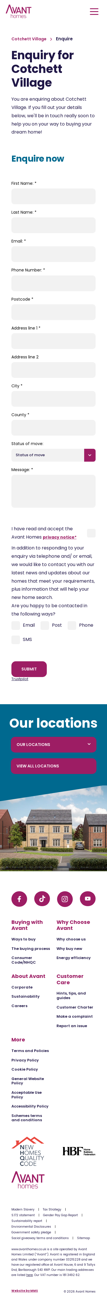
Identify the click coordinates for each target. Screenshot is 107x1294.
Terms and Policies (30, 1050)
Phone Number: (28, 270)
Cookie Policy (24, 1069)
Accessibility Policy (30, 1106)
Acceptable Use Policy (26, 1095)
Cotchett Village (29, 39)
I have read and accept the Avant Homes (43, 532)
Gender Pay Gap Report (60, 1215)
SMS (21, 640)
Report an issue (71, 1026)
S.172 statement (23, 1215)
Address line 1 (26, 328)
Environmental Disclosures (31, 1226)
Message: (22, 469)
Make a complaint (74, 1016)
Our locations (54, 744)
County (20, 414)
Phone (80, 625)
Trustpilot (19, 679)
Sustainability (25, 996)
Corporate (22, 987)
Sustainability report (26, 1221)
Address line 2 (25, 357)
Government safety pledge (31, 1232)
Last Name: (24, 212)
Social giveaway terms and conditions (40, 1238)
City (17, 386)
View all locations (38, 766)
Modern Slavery (23, 1209)
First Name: (24, 183)
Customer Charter (74, 1007)
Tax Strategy (52, 1209)
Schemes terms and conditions (26, 1118)
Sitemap (83, 1238)
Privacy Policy (25, 1060)
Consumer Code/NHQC (23, 960)
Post (51, 625)
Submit (29, 669)
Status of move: (27, 443)
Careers (19, 1006)
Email (23, 625)
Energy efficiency (73, 957)
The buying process (30, 948)
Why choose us (71, 939)
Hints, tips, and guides (71, 996)
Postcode (22, 299)
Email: (18, 241)
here (29, 1275)
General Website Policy (27, 1081)
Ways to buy (23, 939)
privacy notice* (59, 537)
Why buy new (69, 948)
